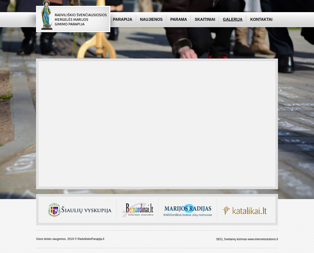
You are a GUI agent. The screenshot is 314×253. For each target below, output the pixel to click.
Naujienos (151, 19)
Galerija (233, 19)
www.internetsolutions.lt (263, 239)
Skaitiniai (205, 19)
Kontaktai (261, 19)
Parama (178, 19)
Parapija (122, 19)
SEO (219, 239)
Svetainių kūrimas (235, 239)
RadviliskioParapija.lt (90, 239)
